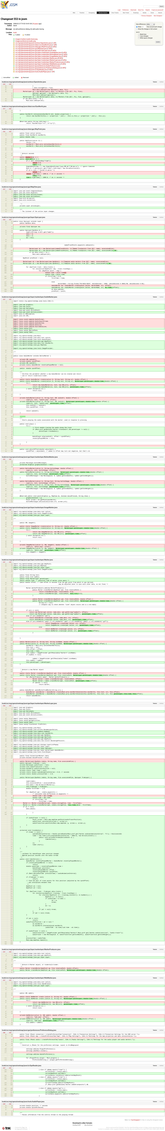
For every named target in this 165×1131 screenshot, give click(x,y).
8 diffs (60, 58)
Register (148, 10)
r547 (4, 299)
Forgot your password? (157, 10)
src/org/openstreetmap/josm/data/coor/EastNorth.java (33, 45)
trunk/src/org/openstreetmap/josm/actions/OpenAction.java (24, 82)
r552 (4, 131)
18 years (35, 24)
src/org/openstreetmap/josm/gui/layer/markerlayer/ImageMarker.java (38, 56)
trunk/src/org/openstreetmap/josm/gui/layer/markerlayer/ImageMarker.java (29, 507)
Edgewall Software (22, 1129)
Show (138, 27)
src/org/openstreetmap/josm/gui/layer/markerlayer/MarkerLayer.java (38, 60)
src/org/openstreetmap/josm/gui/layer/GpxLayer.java (33, 50)
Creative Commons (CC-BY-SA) (123, 1129)
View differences (141, 24)
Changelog (91, 12)
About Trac (141, 10)
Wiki (74, 12)
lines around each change (152, 27)
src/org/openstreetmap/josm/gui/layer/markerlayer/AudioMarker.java (38, 52)
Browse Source (103, 12)
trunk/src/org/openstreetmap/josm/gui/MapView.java (21, 187)
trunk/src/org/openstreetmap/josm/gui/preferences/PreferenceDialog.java (29, 1030)
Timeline (81, 12)
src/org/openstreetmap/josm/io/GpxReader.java (31, 69)
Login (119, 10)
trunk (15, 32)
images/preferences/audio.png (25, 41)
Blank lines (143, 34)
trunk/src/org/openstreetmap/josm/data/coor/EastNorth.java (24, 106)
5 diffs (64, 60)
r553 (10, 84)
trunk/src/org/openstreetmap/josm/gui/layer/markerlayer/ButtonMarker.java (30, 457)
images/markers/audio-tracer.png (26, 39)
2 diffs (54, 47)
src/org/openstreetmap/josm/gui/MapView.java (31, 48)
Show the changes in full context (146, 29)
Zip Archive (88, 1125)
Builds (144, 12)
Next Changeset (158, 15)
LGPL (157, 1129)
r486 (4, 1032)
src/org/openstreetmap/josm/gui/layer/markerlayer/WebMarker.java (38, 64)
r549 (4, 1104)
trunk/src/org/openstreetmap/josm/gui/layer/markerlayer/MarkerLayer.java (29, 703)
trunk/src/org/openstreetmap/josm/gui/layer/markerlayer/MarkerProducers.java (31, 949)
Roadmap (136, 12)
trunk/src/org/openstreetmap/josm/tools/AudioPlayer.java (23, 1101)
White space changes (146, 38)
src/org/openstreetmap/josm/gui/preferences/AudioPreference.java (37, 66)
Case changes (144, 36)
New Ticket (126, 12)
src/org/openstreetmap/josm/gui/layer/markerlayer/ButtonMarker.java (38, 54)
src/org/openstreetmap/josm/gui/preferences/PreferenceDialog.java (38, 68)
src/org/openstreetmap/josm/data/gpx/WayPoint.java (33, 47)
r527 (4, 189)
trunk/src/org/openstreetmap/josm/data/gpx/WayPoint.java (23, 129)
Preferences (125, 10)
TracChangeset (135, 1120)
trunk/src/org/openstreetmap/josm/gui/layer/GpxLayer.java (23, 217)
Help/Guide (133, 10)
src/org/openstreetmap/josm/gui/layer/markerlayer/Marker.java (36, 58)
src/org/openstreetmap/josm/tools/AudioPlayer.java (32, 71)
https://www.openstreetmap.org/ (154, 1127)
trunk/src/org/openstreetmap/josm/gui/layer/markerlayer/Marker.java (27, 560)
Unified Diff (77, 1125)
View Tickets (114, 12)
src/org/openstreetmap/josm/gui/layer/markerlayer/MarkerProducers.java (40, 62)
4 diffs (53, 50)
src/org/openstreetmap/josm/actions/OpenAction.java (33, 43)
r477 (4, 108)
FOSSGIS (121, 1127)
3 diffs (64, 56)
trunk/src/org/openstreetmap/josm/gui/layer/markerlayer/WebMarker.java (29, 978)
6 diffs (64, 52)
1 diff (54, 43)
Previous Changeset (146, 15)
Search (160, 12)
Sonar (152, 12)
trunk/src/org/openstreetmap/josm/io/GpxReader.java (21, 1066)
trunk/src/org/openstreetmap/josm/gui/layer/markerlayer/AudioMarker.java (29, 297)
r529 (4, 84)
